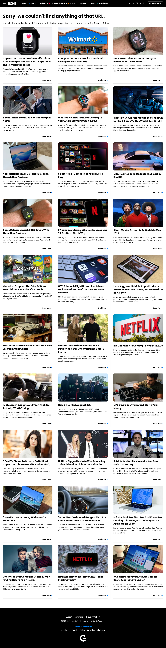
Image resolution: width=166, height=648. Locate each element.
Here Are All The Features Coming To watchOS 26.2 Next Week (134, 60)
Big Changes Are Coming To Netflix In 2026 (138, 345)
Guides (82, 3)
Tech (33, 3)
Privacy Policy (93, 617)
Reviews (103, 3)
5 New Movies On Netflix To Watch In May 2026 (137, 232)
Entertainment (59, 3)
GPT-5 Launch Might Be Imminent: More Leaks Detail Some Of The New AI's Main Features (81, 289)
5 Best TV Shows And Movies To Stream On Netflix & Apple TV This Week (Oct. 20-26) (138, 119)
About (69, 617)
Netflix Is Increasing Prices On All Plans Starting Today (80, 578)
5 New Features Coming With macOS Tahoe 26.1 (24, 519)
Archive (79, 617)
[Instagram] (137, 3)
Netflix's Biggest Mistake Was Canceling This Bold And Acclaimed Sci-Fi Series (81, 463)
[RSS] (144, 3)
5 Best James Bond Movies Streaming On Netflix (27, 119)
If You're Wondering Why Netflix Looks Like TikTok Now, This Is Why (82, 231)
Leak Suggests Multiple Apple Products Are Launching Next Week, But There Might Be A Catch (138, 289)
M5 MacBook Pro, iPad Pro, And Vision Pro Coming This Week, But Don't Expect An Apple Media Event (137, 520)
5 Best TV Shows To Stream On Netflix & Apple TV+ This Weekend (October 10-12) (27, 463)
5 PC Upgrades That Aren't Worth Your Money (135, 406)
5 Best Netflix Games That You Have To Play (80, 175)
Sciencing (91, 630)
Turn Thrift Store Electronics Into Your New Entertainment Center (27, 347)
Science (44, 3)
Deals (93, 3)
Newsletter (155, 3)
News (25, 3)
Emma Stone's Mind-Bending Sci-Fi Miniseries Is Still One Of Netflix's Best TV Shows (81, 349)
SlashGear (101, 630)
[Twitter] (133, 3)
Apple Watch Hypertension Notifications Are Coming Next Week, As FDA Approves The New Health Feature (27, 61)
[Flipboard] (141, 3)
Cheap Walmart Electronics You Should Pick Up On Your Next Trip (81, 60)
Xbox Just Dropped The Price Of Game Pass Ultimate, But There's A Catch (25, 288)
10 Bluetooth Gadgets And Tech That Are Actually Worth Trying (26, 406)
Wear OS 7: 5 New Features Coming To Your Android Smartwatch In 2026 (80, 119)
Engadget (64, 630)
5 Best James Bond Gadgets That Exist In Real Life (137, 175)
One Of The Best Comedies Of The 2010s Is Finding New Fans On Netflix (26, 578)
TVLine (82, 630)
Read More (46, 80)
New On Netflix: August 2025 (74, 404)
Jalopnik (74, 630)
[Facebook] (130, 3)
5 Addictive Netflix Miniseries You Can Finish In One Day (135, 463)
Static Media (72, 621)
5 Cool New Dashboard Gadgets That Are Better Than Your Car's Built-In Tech (82, 519)
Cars (73, 3)
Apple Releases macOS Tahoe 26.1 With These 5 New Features (26, 175)
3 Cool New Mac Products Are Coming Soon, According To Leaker (135, 578)
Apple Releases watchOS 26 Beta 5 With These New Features (26, 231)
